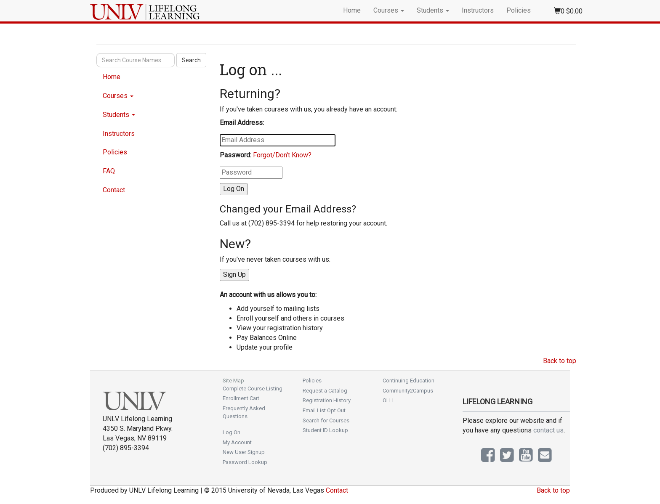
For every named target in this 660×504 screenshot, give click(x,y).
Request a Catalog (325, 390)
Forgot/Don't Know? (282, 155)
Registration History (327, 400)
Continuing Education (408, 380)
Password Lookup (245, 462)
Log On (231, 432)
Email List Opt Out (324, 410)
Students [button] (433, 10)
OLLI (388, 400)
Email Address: (242, 123)
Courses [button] (388, 10)
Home (352, 10)
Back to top (559, 361)
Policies (518, 10)
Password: (235, 155)
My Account (237, 442)
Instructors (478, 10)
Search (191, 60)
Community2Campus (408, 390)
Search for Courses (326, 420)
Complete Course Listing (252, 388)
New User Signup (244, 452)
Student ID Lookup (325, 430)
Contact (114, 190)
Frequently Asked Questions (244, 412)
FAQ (109, 171)
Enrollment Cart (241, 398)
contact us (548, 430)
